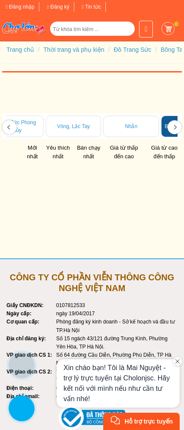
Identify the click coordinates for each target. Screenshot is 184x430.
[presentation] (9, 127)
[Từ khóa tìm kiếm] (93, 29)
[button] (124, 32)
